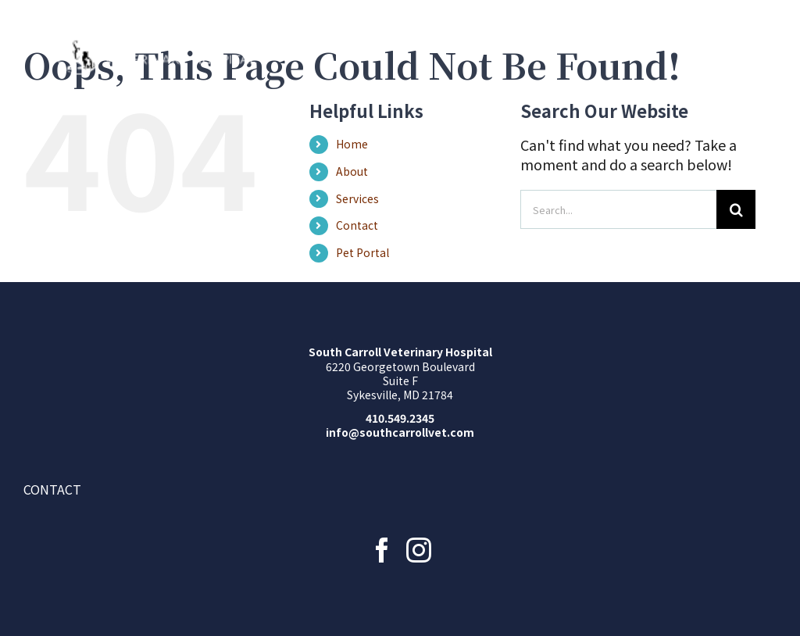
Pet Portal (362, 252)
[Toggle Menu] (764, 51)
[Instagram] (418, 550)
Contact (357, 225)
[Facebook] (382, 550)
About (352, 171)
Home (352, 144)
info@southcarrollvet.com (400, 432)
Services (357, 198)
